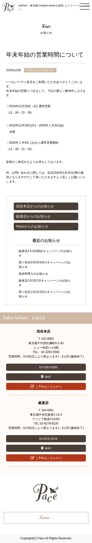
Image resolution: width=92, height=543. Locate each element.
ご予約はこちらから (48, 386)
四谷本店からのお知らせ (35, 206)
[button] (85, 6)
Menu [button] (44, 517)
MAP (48, 377)
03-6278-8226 (48, 439)
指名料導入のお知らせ (33, 273)
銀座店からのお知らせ (33, 216)
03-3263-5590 (48, 367)
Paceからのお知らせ (32, 226)
